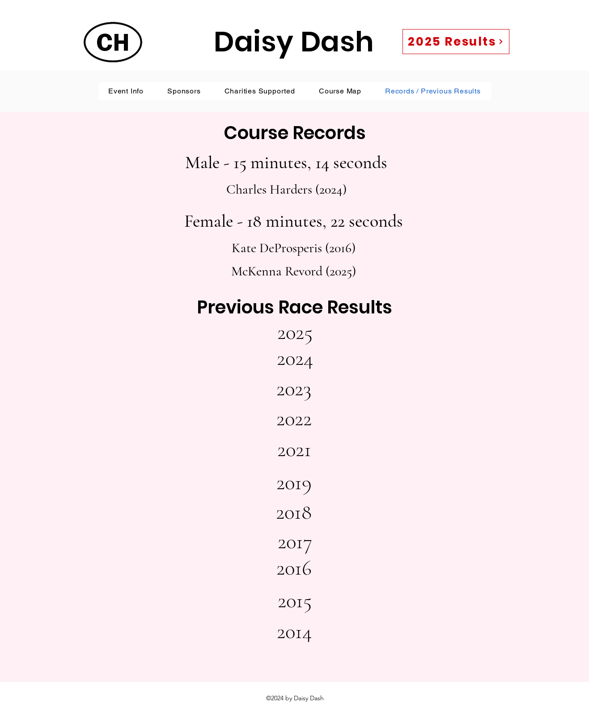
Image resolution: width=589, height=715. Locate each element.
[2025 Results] (456, 41)
